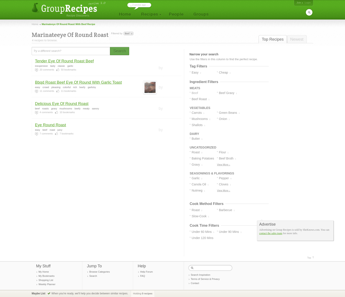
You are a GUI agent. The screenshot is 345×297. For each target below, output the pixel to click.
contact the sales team (270, 233)
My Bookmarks (47, 276)
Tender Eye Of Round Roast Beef (64, 61)
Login (308, 2)
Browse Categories (99, 271)
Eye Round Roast (50, 125)
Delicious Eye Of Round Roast (61, 103)
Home (35, 24)
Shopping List (46, 280)
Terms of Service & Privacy (205, 279)
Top (309, 257)
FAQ (142, 276)
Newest (296, 39)
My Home (44, 271)
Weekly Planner (47, 284)
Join (299, 2)
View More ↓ (223, 164)
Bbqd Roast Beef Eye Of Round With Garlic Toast (78, 82)
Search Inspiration (200, 274)
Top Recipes (273, 39)
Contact (195, 283)
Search (93, 276)
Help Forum (146, 271)
